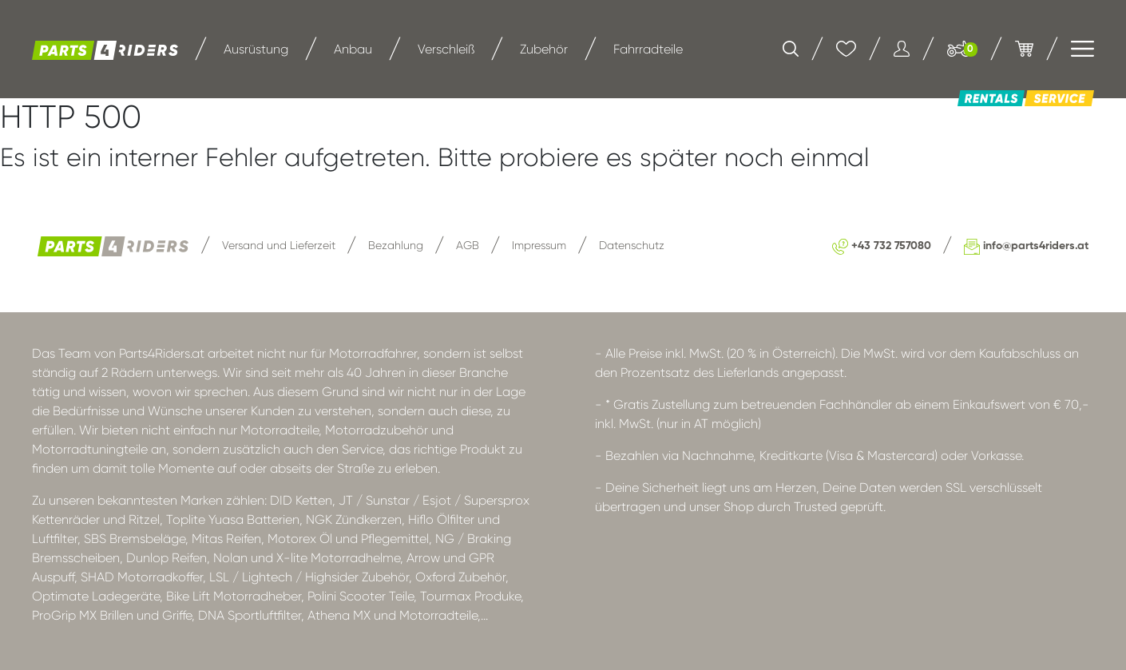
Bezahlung (395, 245)
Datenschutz (631, 245)
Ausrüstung (256, 49)
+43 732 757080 (881, 246)
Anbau (353, 49)
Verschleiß (446, 49)
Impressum (539, 245)
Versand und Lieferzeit (278, 245)
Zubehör (544, 49)
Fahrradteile (648, 49)
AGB (467, 245)
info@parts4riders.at (1026, 246)
